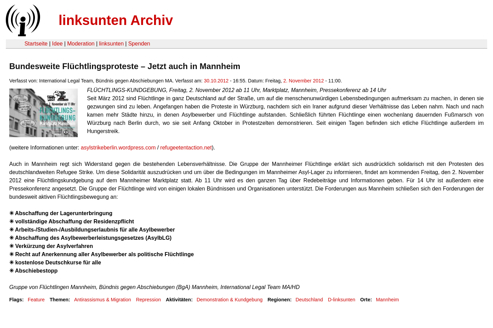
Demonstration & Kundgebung (230, 299)
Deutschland (309, 299)
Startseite (36, 44)
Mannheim (387, 299)
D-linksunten (341, 299)
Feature (36, 299)
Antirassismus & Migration (102, 299)
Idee (57, 44)
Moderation (80, 44)
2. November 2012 (303, 80)
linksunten (111, 44)
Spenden (139, 44)
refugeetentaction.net (186, 147)
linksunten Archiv (116, 20)
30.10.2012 (216, 80)
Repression (148, 299)
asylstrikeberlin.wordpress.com (118, 147)
